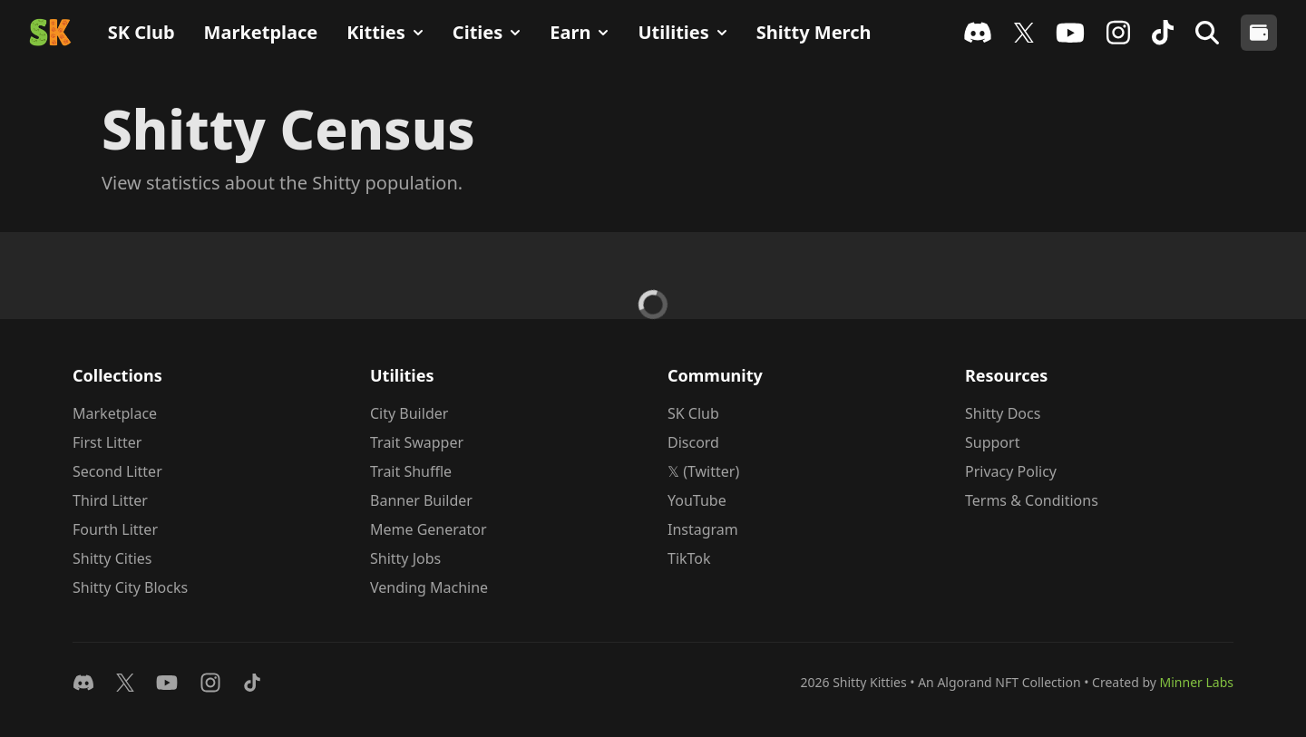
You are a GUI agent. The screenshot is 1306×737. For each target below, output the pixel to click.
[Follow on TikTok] (252, 683)
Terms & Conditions (1031, 500)
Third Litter (110, 500)
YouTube (697, 500)
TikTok (689, 558)
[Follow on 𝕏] (125, 683)
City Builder (409, 413)
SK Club (141, 32)
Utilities (682, 32)
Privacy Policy (1011, 471)
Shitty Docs (1002, 413)
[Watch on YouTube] (167, 682)
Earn (579, 32)
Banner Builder (421, 500)
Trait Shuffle (411, 471)
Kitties (385, 32)
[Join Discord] (83, 682)
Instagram (703, 529)
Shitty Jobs (405, 558)
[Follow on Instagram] (210, 682)
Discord (693, 442)
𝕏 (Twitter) (703, 471)
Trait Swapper (416, 442)
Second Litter (117, 471)
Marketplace (261, 32)
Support (992, 442)
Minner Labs (1196, 682)
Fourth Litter (115, 529)
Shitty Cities (112, 558)
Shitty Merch (814, 32)
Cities (487, 32)
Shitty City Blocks (130, 587)
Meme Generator (428, 529)
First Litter (107, 442)
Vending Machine (429, 587)
